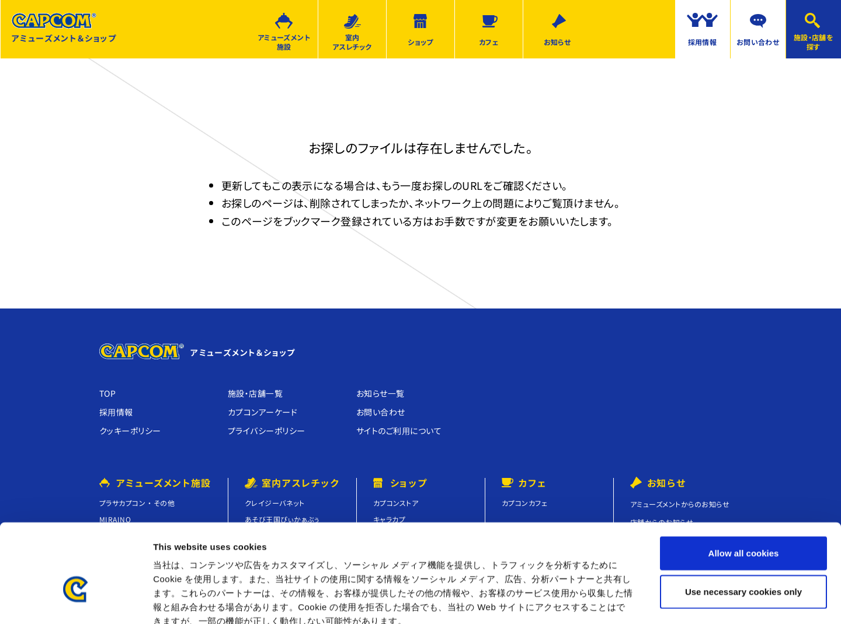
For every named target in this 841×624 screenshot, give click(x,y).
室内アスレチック (352, 42)
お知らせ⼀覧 (380, 393)
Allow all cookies (743, 486)
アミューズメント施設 (284, 42)
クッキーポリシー (130, 430)
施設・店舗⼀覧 (255, 393)
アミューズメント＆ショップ (64, 28)
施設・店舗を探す (814, 42)
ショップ (420, 42)
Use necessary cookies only (743, 524)
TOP (107, 393)
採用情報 (702, 42)
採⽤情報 (116, 412)
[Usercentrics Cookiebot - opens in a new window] (76, 601)
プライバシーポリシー (266, 430)
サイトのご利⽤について (399, 430)
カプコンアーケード (262, 412)
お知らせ (557, 42)
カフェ (489, 42)
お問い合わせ (758, 42)
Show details (613, 601)
